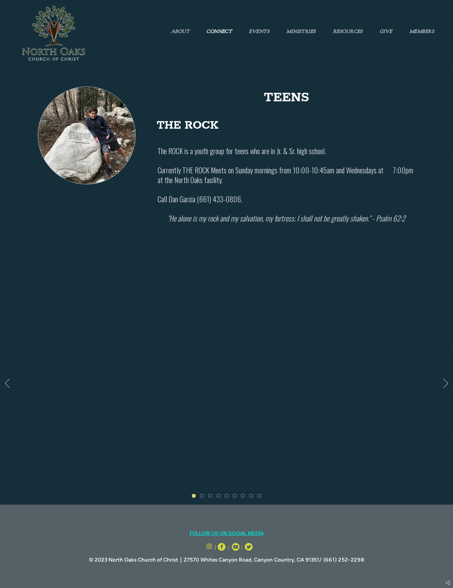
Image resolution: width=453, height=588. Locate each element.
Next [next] (445, 383)
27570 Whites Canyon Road (217, 560)
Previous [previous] (7, 383)
